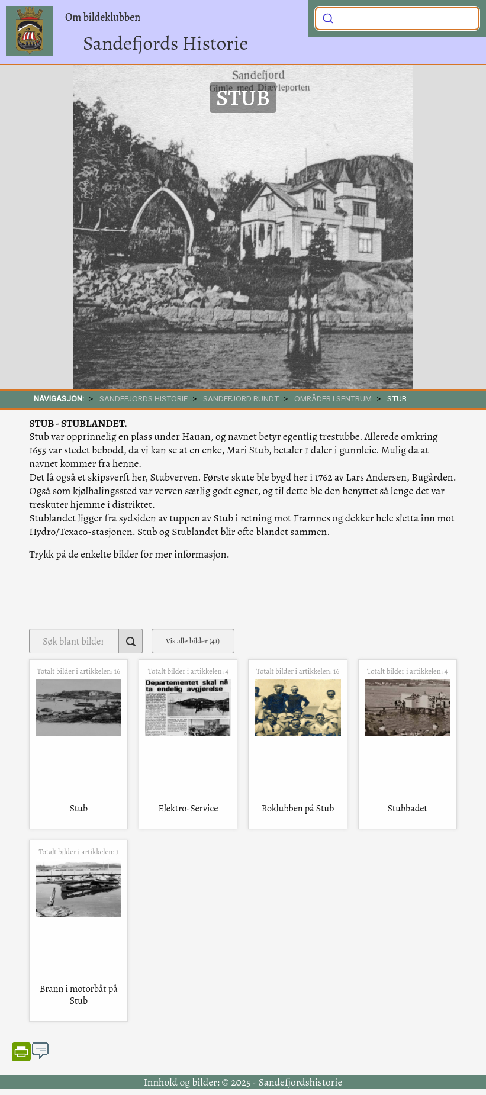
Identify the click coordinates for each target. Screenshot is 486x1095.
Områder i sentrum (333, 398)
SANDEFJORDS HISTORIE (143, 398)
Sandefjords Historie (165, 43)
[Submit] (328, 17)
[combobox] (397, 18)
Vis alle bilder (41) (193, 641)
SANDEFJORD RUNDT (241, 398)
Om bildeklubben (102, 17)
